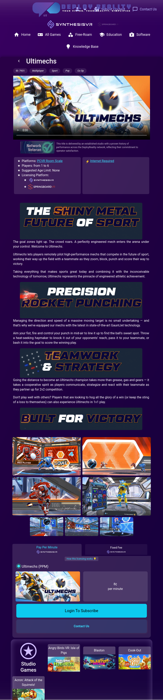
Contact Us (144, 9)
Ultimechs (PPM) (35, 566)
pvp (67, 70)
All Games (49, 34)
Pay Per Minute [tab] (47, 549)
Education (110, 34)
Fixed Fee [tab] (116, 550)
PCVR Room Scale (50, 161)
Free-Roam (80, 34)
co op (80, 70)
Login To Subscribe (81, 610)
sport (55, 70)
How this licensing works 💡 (81, 558)
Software (139, 34)
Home (22, 34)
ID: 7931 (20, 70)
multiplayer (38, 70)
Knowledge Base (82, 46)
